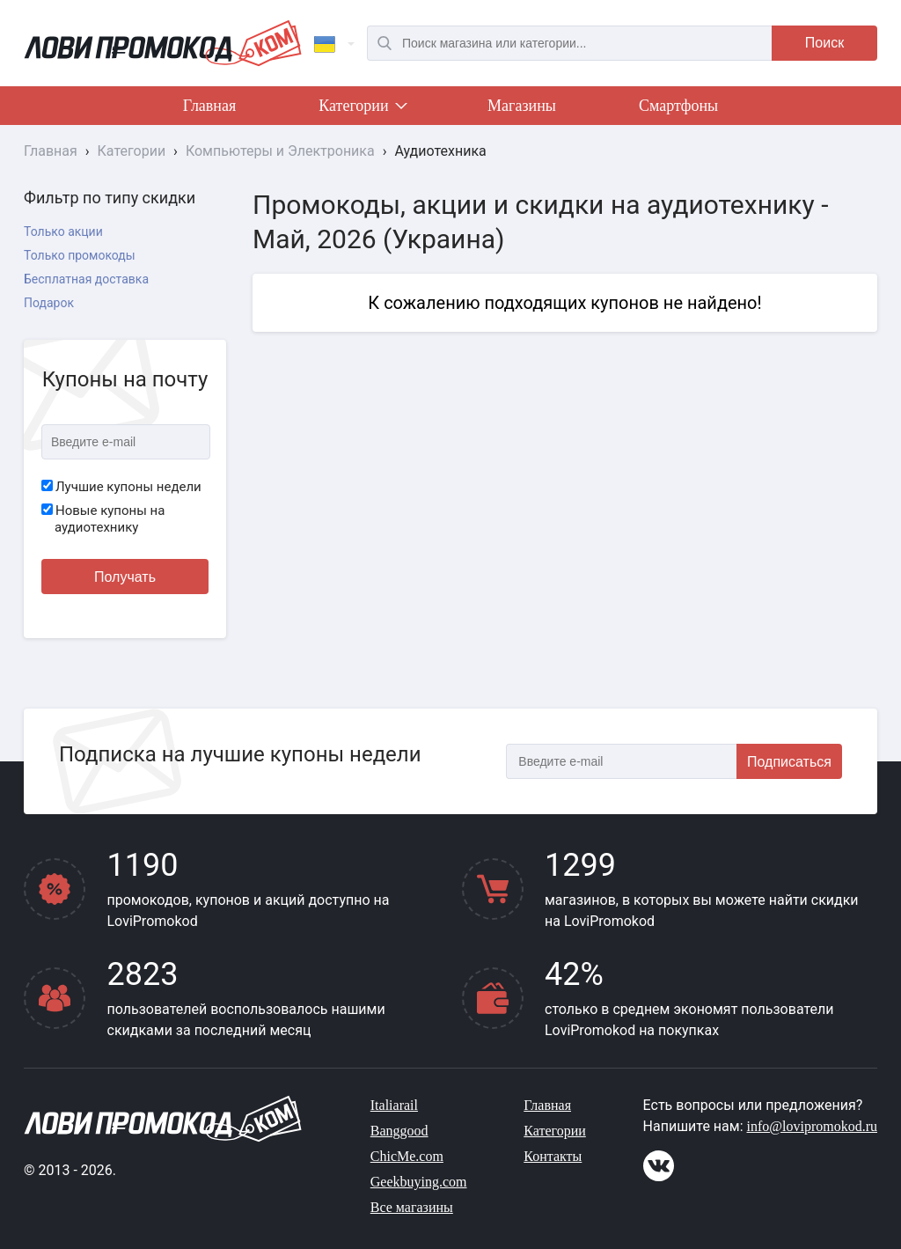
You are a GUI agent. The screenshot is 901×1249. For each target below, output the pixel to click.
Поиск (824, 42)
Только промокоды (80, 255)
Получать (125, 576)
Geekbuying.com (418, 1181)
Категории (362, 109)
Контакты (553, 1156)
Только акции (63, 231)
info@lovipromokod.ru (812, 1126)
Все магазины (411, 1207)
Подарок (49, 303)
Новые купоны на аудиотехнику (103, 519)
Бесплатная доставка (86, 279)
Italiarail (394, 1105)
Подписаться (789, 761)
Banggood (399, 1130)
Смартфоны (678, 105)
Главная (209, 105)
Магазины (521, 105)
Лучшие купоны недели (121, 487)
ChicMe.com (406, 1156)
